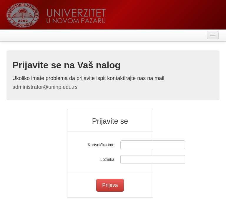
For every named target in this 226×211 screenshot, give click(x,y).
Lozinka (107, 159)
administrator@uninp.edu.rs (44, 87)
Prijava (110, 185)
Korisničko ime (101, 144)
